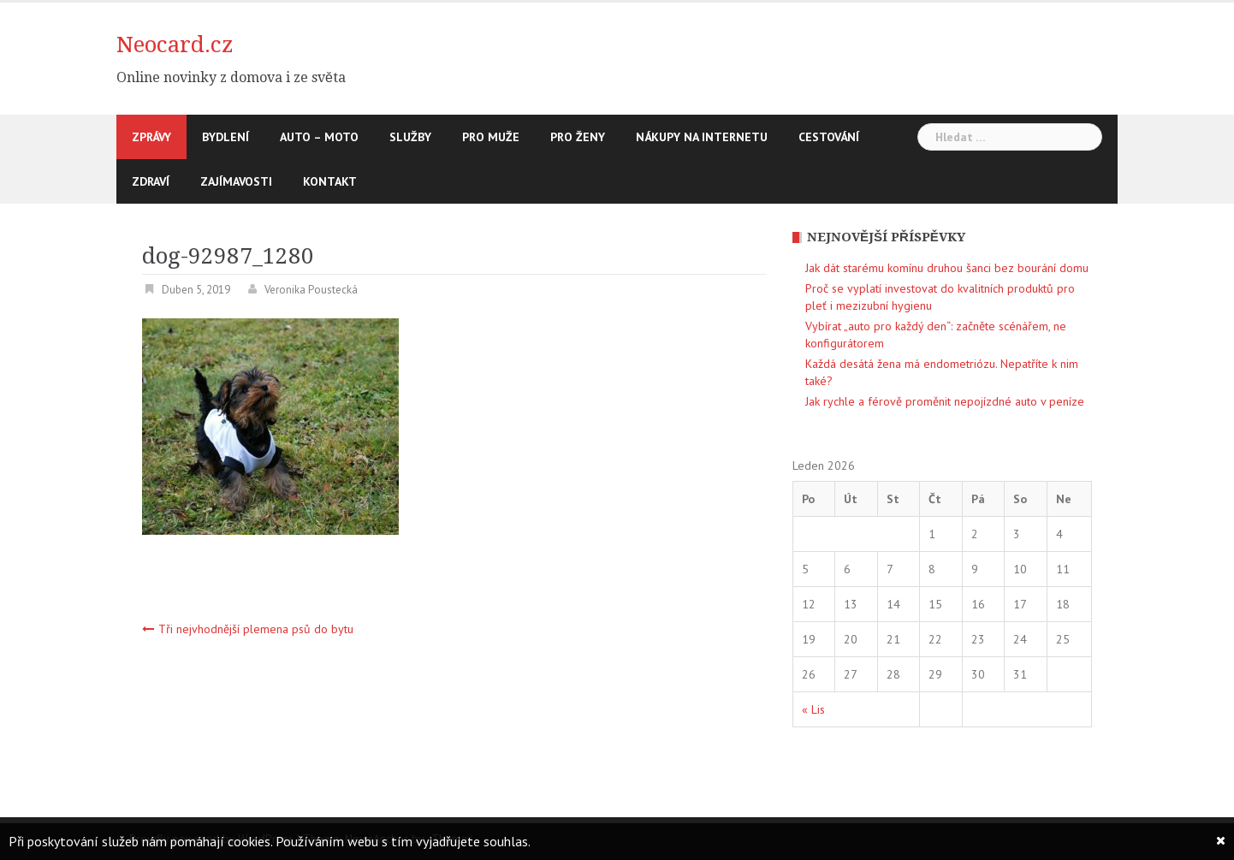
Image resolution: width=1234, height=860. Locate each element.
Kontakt (330, 181)
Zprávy (151, 137)
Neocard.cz (175, 44)
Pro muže (490, 137)
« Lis (813, 709)
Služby (410, 137)
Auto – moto (319, 137)
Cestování (828, 137)
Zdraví (150, 181)
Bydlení (225, 137)
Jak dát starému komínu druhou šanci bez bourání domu (947, 268)
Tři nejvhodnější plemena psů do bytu (255, 629)
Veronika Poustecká (311, 289)
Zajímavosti (236, 181)
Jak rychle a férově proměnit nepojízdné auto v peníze (944, 401)
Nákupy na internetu (702, 137)
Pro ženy (577, 137)
